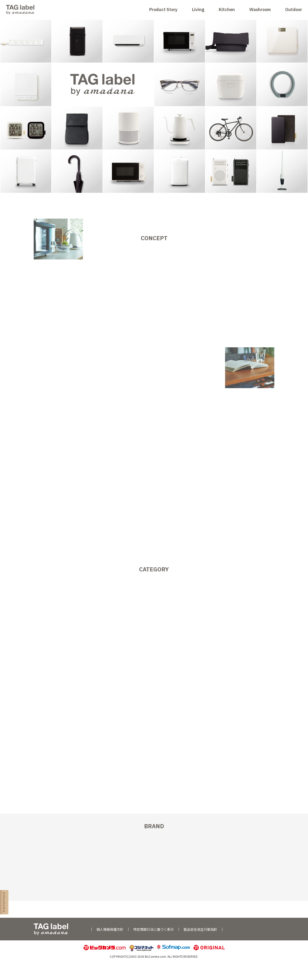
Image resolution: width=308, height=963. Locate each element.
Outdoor (293, 9)
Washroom (260, 9)
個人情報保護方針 (109, 929)
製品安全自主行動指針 (200, 929)
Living (198, 9)
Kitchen (227, 9)
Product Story (163, 9)
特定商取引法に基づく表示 (153, 929)
